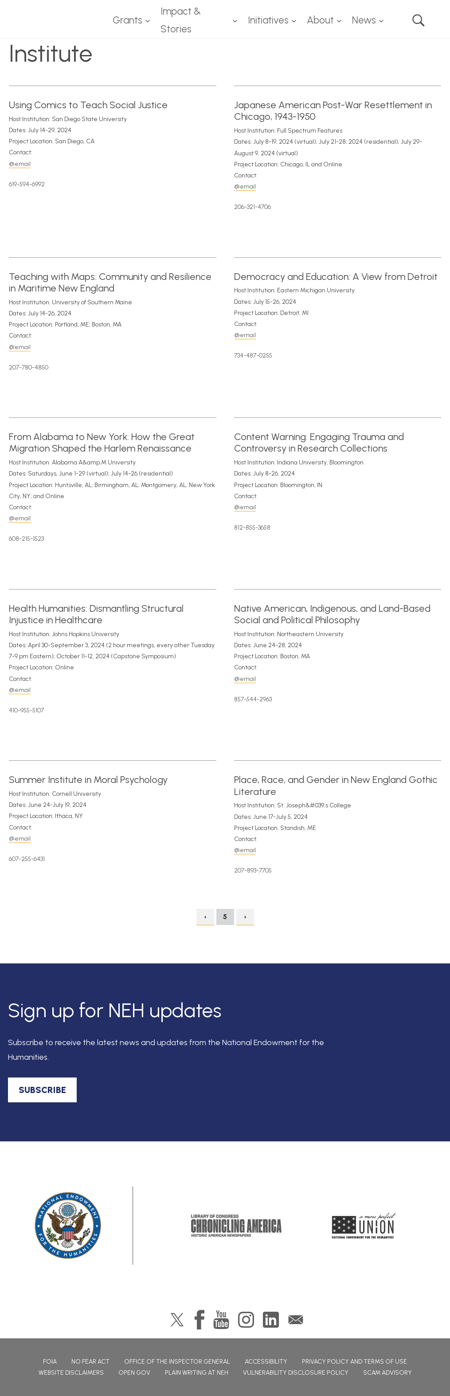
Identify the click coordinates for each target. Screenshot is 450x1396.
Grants (127, 20)
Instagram (246, 1320)
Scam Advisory (387, 1372)
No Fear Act (90, 1361)
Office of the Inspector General (177, 1361)
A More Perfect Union (364, 1225)
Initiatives (268, 20)
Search (418, 20)
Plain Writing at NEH (196, 1372)
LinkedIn (271, 1320)
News (364, 20)
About (320, 20)
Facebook (199, 1319)
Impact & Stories (180, 20)
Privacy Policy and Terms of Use (354, 1361)
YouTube (221, 1319)
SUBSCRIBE (42, 1090)
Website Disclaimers (71, 1372)
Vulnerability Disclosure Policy (295, 1372)
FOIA (50, 1361)
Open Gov (134, 1372)
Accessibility (266, 1361)
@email (20, 164)
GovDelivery (296, 1320)
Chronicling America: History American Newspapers (236, 1226)
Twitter (177, 1319)
